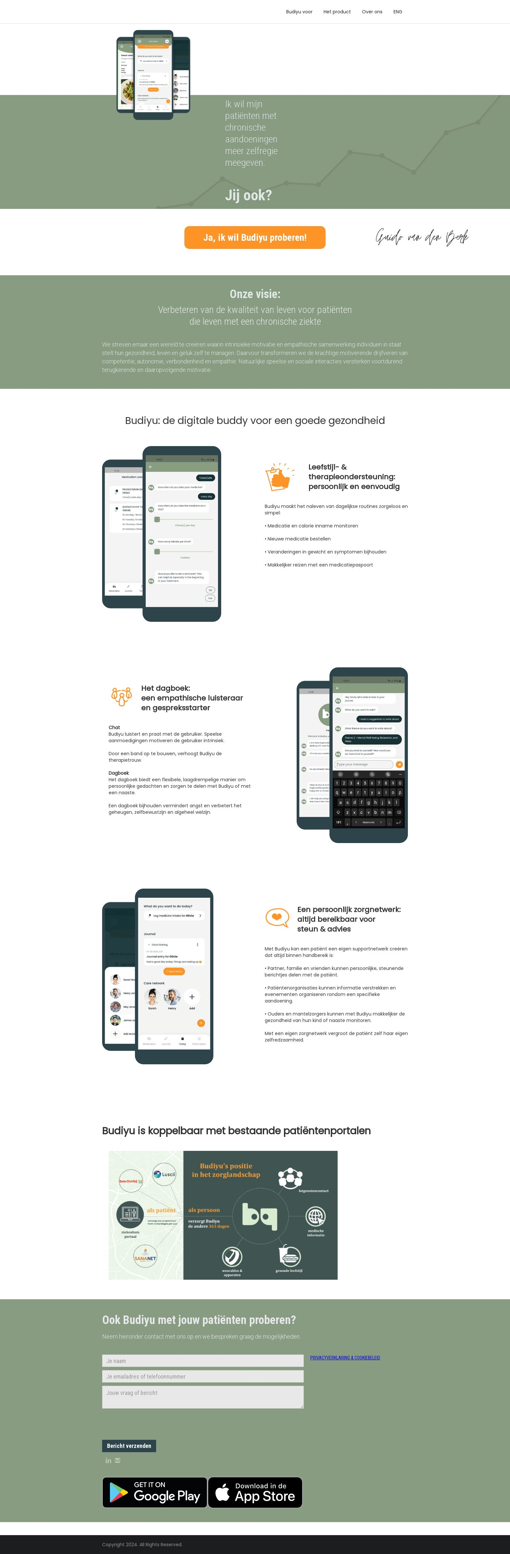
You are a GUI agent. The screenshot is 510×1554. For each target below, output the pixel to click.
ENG (398, 11)
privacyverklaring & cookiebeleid (345, 1357)
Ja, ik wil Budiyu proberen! (255, 237)
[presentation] (151, 1424)
